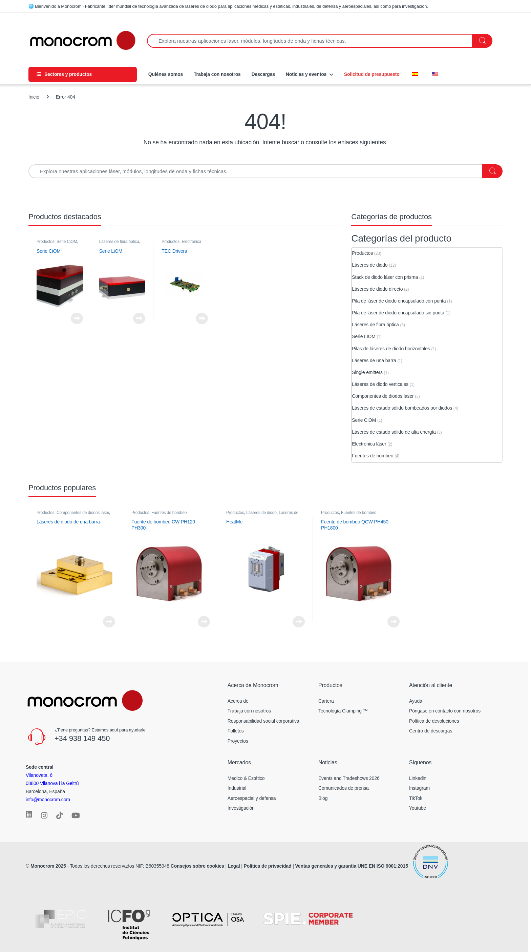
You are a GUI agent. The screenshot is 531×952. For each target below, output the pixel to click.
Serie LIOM (363, 336)
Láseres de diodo (369, 265)
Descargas (263, 74)
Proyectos (238, 741)
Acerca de (238, 701)
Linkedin (417, 778)
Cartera (326, 701)
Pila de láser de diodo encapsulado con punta (399, 301)
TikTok (415, 798)
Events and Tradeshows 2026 (349, 778)
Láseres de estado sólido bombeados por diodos (402, 408)
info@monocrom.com (48, 799)
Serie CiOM (67, 241)
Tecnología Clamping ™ (343, 710)
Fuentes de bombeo (372, 455)
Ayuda (415, 701)
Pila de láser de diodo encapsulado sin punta (398, 312)
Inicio (33, 97)
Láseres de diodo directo (377, 289)
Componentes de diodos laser (382, 396)
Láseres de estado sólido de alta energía (394, 432)
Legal (234, 866)
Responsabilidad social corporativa (263, 721)
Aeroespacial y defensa (252, 798)
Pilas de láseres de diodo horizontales (391, 348)
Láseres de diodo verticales (380, 384)
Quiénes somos (165, 74)
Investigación (241, 808)
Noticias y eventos (306, 74)
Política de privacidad (268, 866)
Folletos (236, 730)
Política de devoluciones (434, 721)
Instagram (419, 788)
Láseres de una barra (374, 360)
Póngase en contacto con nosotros (445, 710)
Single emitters (367, 372)
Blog (322, 798)
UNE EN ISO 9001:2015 (383, 866)
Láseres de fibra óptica (119, 241)
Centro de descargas (430, 730)
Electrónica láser (181, 243)
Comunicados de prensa (343, 788)
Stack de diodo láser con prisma (385, 277)
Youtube (417, 808)
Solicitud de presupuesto (372, 74)
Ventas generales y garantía (325, 866)
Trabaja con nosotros (217, 74)
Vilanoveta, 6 (39, 775)
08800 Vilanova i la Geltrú (52, 783)
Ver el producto (77, 318)
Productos (46, 241)
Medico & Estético (246, 778)
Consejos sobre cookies (197, 866)
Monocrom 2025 (48, 866)
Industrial (237, 788)
